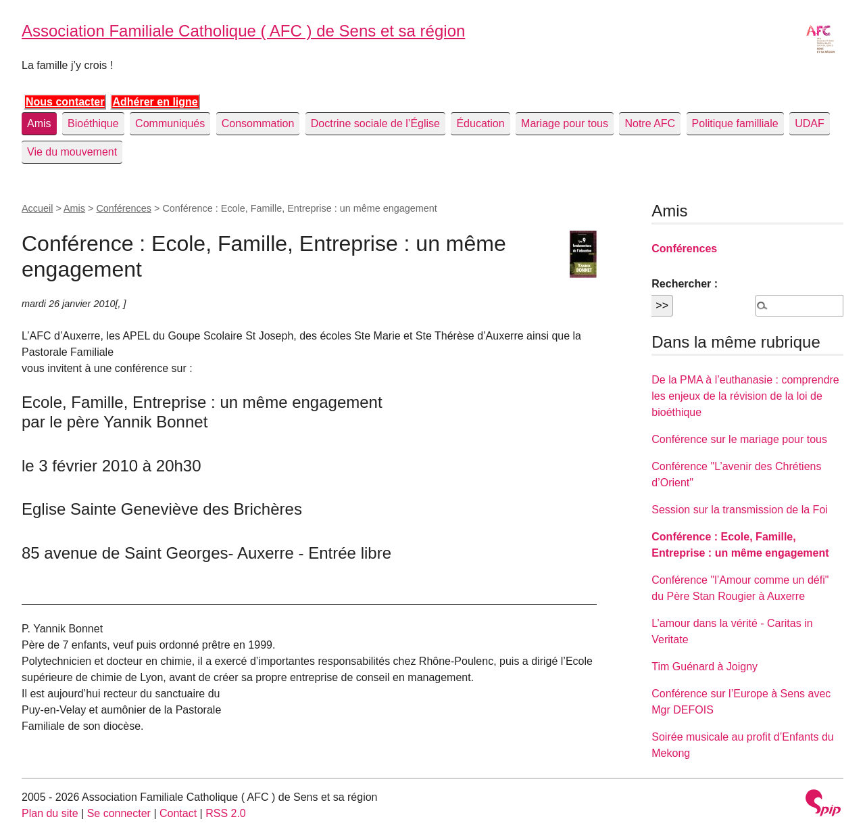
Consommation (258, 123)
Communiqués (170, 123)
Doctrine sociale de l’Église (375, 123)
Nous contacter (65, 102)
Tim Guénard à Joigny (704, 666)
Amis (39, 123)
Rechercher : (684, 283)
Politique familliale (735, 123)
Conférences (123, 208)
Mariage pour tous (564, 123)
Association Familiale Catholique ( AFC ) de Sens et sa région (243, 31)
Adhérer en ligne (154, 102)
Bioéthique (93, 123)
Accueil (37, 208)
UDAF (809, 123)
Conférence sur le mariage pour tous (739, 439)
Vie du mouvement (72, 152)
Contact (178, 813)
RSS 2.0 (225, 813)
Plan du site (50, 813)
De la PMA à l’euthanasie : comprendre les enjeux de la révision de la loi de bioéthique (745, 396)
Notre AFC (649, 123)
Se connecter (119, 813)
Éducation (480, 123)
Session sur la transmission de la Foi (739, 509)
